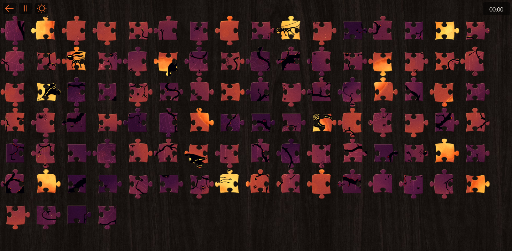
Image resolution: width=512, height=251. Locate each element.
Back (9, 8)
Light (41, 8)
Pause (25, 8)
